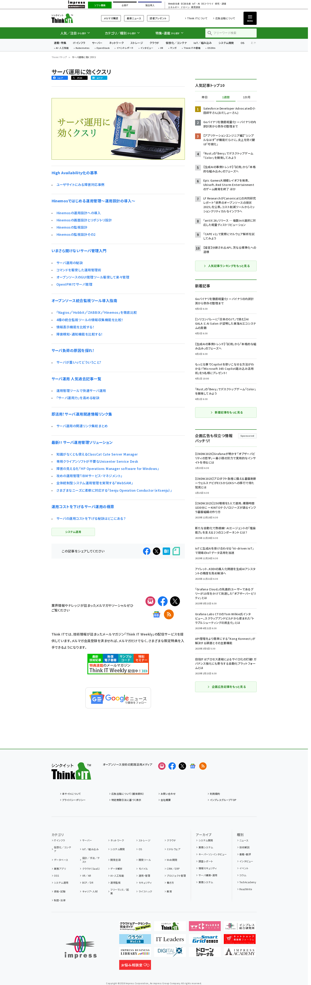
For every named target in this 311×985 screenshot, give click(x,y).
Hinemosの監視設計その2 (76, 234)
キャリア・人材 (90, 891)
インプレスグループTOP (223, 800)
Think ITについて (197, 18)
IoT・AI (196, 4)
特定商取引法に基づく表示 (126, 800)
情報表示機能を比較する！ (75, 326)
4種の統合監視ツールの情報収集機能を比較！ (89, 319)
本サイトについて (71, 793)
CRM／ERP (173, 868)
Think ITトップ (59, 57)
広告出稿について (225, 18)
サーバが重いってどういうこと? (78, 362)
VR (161, 48)
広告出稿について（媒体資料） (127, 793)
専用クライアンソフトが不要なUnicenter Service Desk (97, 461)
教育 (169, 891)
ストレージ (136, 43)
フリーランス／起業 (119, 891)
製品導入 (149, 5)
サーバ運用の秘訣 (69, 262)
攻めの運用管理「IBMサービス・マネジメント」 (89, 475)
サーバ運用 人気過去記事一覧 (76, 378)
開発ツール (145, 859)
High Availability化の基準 (74, 172)
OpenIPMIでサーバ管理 (74, 284)
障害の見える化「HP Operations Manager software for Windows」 (107, 468)
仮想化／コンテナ (176, 43)
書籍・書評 (245, 854)
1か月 (246, 97)
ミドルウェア (173, 849)
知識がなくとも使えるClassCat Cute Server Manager (97, 454)
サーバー (97, 43)
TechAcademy (247, 882)
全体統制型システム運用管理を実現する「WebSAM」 (94, 482)
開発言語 (115, 859)
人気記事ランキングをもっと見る (227, 266)
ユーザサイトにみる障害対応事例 (80, 184)
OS (243, 43)
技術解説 (244, 847)
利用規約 (215, 793)
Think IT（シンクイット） (71, 18)
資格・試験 (59, 891)
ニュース (244, 840)
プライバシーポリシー (74, 800)
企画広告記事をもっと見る (226, 687)
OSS (56, 875)
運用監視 (115, 882)
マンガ (173, 48)
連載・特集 (60, 43)
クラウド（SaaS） (91, 868)
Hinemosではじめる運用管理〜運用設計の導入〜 (93, 200)
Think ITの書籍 (192, 48)
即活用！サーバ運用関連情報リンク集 (81, 414)
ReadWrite (245, 889)
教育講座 (195, 7)
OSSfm (211, 48)
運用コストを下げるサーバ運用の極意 (82, 506)
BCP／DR (88, 882)
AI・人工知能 (62, 48)
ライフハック (145, 891)
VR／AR (86, 875)
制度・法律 (59, 900)
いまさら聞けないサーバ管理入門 (78, 250)
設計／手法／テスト (91, 859)
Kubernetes (83, 48)
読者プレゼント (158, 18)
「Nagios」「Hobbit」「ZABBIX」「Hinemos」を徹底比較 (96, 312)
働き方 (170, 882)
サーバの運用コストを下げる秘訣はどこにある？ (91, 518)
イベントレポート (125, 48)
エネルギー (173, 7)
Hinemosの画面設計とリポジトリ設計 (84, 220)
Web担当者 (173, 4)
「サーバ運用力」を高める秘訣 (77, 397)
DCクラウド (207, 4)
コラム (242, 875)
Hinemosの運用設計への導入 (78, 212)
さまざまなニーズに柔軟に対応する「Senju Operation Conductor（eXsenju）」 (114, 490)
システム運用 (61, 882)
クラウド (154, 43)
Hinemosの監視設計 (72, 227)
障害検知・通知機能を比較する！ (79, 334)
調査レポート (206, 861)
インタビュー (146, 48)
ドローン (185, 7)
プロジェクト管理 (176, 875)
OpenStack (103, 48)
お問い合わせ (168, 793)
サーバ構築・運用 (208, 875)
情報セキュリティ (208, 868)
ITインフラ (79, 43)
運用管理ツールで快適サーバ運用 (81, 390)
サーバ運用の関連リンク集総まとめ (82, 425)
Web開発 (172, 859)
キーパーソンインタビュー (213, 854)
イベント (244, 868)
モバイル (143, 868)
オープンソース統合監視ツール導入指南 (84, 300)
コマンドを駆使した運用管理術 (78, 269)
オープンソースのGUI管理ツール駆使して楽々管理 (92, 277)
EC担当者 (186, 4)
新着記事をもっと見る (226, 412)
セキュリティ (145, 882)
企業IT (125, 5)
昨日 (205, 97)
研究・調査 (220, 4)
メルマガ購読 (111, 18)
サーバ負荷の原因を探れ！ (73, 350)
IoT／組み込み (203, 43)
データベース (61, 859)
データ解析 (116, 868)
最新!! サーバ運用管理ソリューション (82, 442)
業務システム (206, 847)
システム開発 (226, 43)
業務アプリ (60, 868)
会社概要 (166, 800)
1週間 (226, 97)
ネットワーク (116, 43)
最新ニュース (134, 18)
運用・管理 (144, 875)
